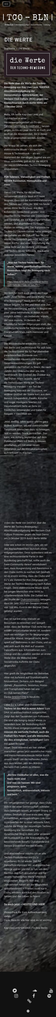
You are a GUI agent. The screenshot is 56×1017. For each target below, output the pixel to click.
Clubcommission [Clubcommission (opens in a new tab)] (30, 599)
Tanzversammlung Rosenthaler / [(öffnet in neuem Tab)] (22, 126)
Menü (6, 4)
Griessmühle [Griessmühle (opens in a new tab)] (19, 696)
